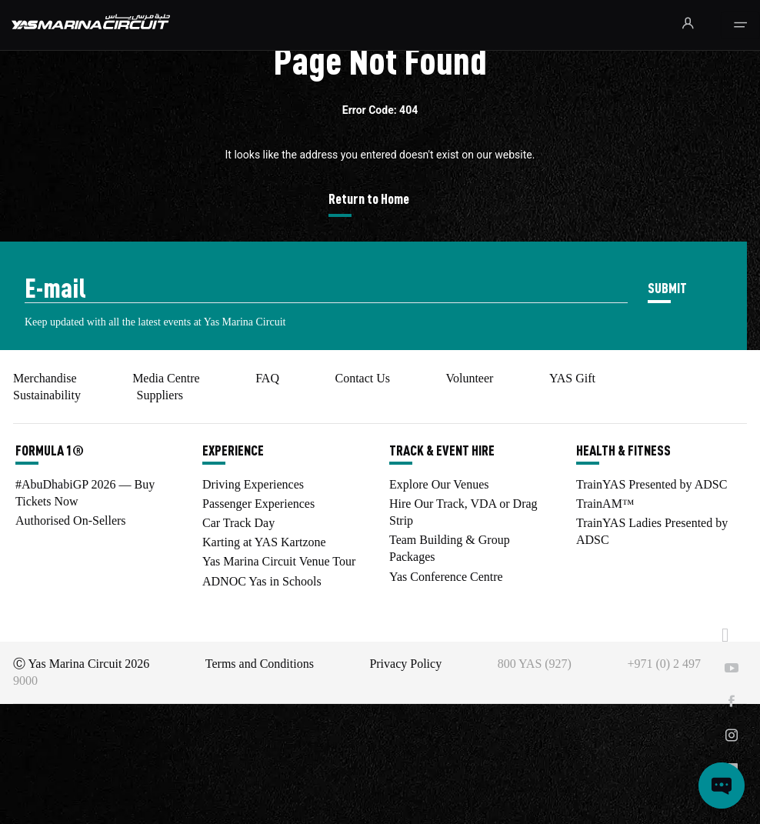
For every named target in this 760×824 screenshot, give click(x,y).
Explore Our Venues (438, 484)
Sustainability (47, 395)
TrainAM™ (605, 503)
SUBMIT (667, 287)
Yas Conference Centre (446, 576)
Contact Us (362, 378)
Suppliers (159, 395)
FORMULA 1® (49, 450)
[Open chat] (721, 785)
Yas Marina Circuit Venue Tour (278, 561)
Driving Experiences (253, 484)
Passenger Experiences (258, 503)
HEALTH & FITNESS (623, 450)
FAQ (267, 378)
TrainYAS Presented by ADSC (651, 484)
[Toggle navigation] (740, 25)
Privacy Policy (405, 663)
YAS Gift (572, 378)
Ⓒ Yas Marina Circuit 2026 (81, 663)
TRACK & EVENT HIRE (442, 450)
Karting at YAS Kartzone (264, 542)
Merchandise (45, 378)
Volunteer (469, 378)
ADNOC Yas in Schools (262, 581)
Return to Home (368, 198)
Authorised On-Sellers (70, 520)
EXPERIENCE (233, 450)
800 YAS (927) (535, 663)
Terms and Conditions (259, 663)
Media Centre (166, 378)
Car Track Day (238, 522)
